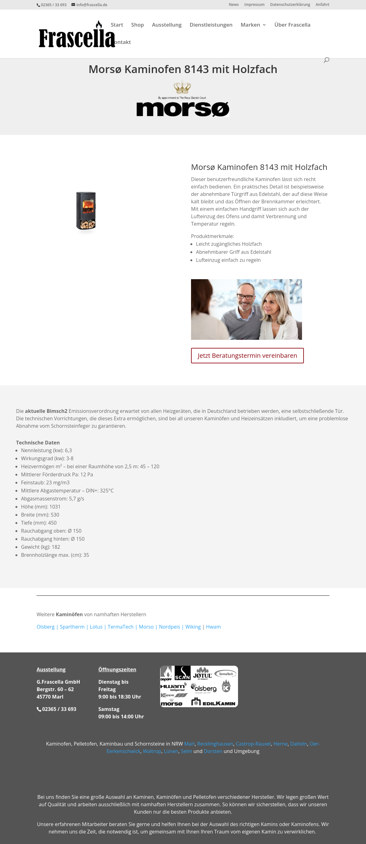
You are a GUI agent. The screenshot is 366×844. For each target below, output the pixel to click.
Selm (186, 751)
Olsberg (45, 626)
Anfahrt (322, 5)
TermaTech (121, 626)
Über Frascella (292, 25)
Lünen (171, 751)
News (234, 5)
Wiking (193, 626)
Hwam (213, 626)
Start (117, 25)
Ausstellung (167, 25)
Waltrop (152, 751)
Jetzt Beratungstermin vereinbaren (247, 355)
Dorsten (213, 751)
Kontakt (121, 42)
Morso (146, 626)
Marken (250, 25)
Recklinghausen (215, 743)
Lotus (96, 626)
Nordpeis (169, 626)
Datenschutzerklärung (290, 5)
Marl (189, 743)
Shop (137, 25)
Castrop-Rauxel (253, 743)
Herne (280, 743)
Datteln (298, 743)
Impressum (255, 5)
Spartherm (72, 626)
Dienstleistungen (211, 25)
